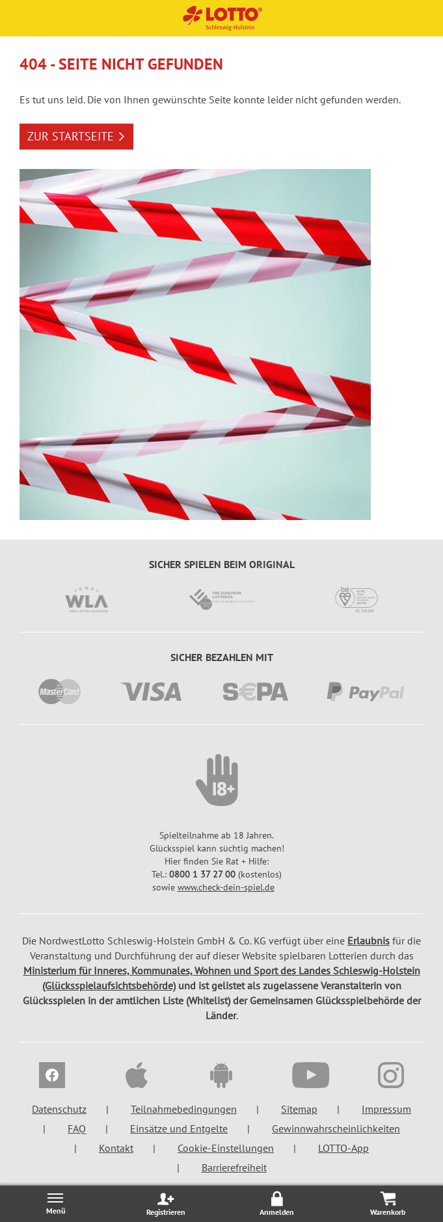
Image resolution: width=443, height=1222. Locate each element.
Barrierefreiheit (234, 1167)
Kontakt (116, 1147)
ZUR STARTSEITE (76, 136)
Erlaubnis (368, 940)
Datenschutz (59, 1108)
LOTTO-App (343, 1147)
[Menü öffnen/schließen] (55, 1203)
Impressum (386, 1108)
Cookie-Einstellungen (226, 1147)
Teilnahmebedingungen (184, 1108)
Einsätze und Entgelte (179, 1128)
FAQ (77, 1128)
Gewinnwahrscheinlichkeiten (336, 1128)
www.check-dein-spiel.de (226, 887)
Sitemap (299, 1108)
